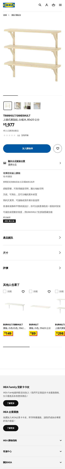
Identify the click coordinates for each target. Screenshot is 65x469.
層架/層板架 (16, 15)
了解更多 (10, 403)
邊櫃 (5, 15)
